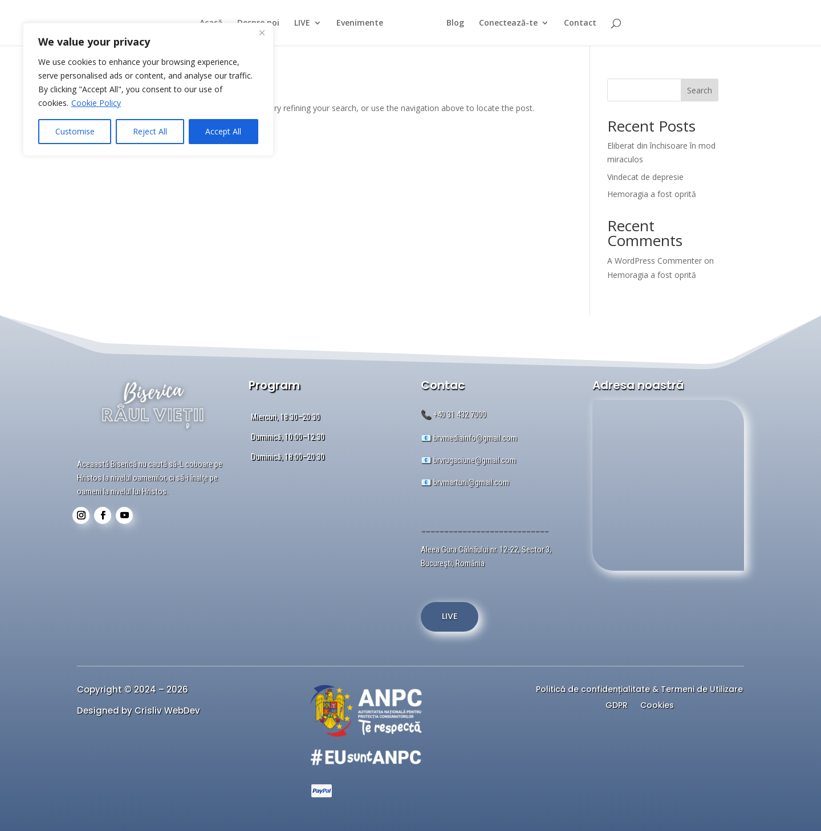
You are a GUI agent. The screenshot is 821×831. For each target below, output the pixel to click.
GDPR (616, 706)
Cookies (657, 706)
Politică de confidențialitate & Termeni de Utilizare (639, 690)
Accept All (223, 131)
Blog (460, 23)
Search (699, 90)
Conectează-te (513, 23)
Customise (75, 131)
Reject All (150, 131)
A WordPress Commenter (654, 260)
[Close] (262, 32)
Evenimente (354, 23)
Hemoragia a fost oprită (651, 194)
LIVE (297, 23)
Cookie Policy (96, 102)
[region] (148, 89)
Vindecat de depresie (645, 176)
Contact (585, 23)
